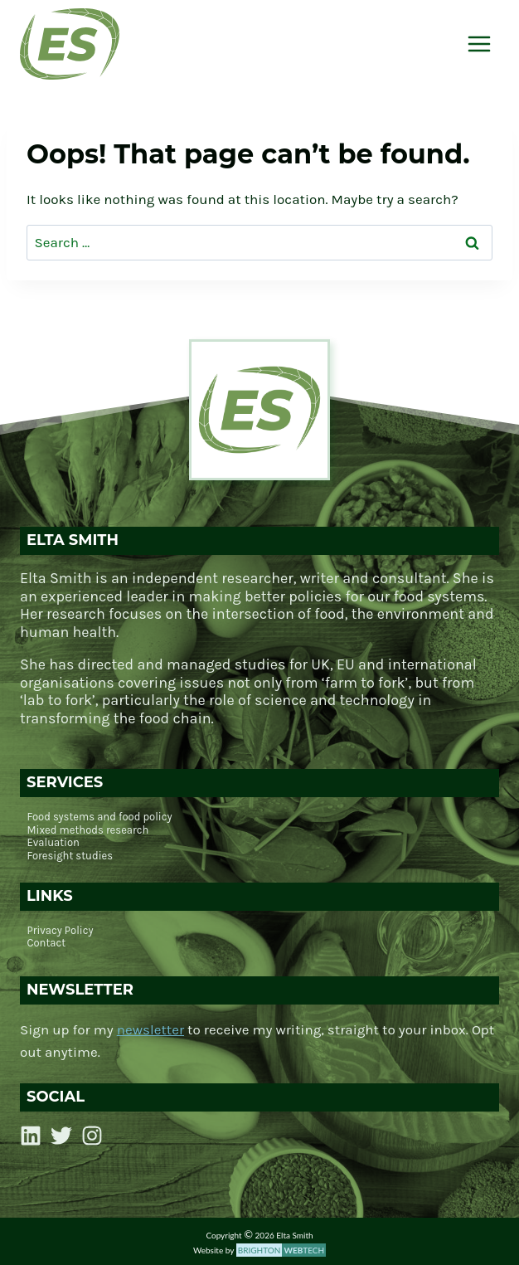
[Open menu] (478, 43)
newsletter (150, 1029)
